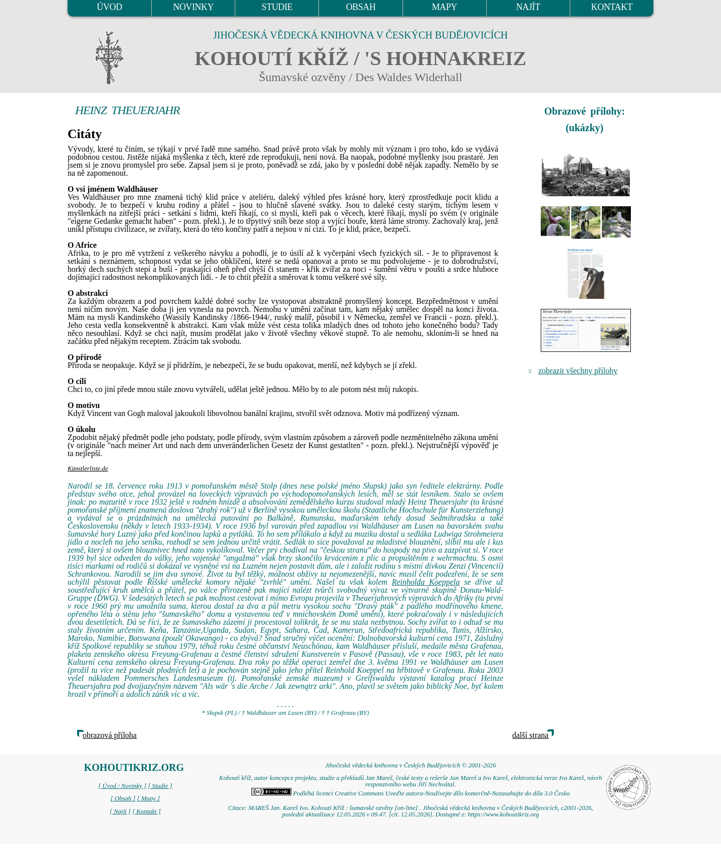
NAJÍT (528, 7)
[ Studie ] (160, 785)
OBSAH (361, 7)
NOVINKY (193, 7)
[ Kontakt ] (146, 811)
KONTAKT (612, 7)
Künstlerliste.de (88, 468)
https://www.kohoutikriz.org (503, 814)
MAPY (444, 7)
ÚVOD (109, 7)
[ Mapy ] (148, 798)
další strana (530, 735)
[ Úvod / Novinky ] (122, 785)
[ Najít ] (120, 811)
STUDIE (277, 7)
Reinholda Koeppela (426, 582)
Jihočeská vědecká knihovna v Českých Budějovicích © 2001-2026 (410, 765)
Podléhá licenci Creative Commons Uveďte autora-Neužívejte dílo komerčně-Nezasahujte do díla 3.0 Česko (410, 793)
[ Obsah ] (123, 798)
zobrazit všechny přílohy (577, 370)
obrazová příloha (110, 735)
